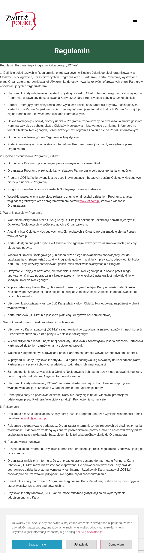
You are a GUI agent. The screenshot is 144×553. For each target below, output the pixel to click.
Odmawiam (116, 544)
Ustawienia (81, 544)
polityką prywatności (89, 532)
